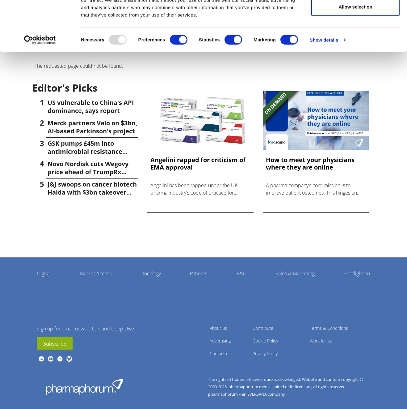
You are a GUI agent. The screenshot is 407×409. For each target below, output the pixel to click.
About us (218, 328)
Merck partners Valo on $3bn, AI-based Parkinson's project (92, 127)
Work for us (321, 341)
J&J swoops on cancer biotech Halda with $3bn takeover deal (92, 192)
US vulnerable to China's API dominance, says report (91, 106)
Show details (324, 69)
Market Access (95, 273)
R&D (241, 273)
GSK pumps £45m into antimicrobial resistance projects (85, 151)
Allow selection (355, 36)
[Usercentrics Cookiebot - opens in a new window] (40, 70)
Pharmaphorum (84, 386)
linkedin (60, 359)
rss (41, 359)
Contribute (263, 328)
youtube (51, 359)
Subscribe (54, 343)
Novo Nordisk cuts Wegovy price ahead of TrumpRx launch (88, 172)
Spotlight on (357, 273)
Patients (198, 273)
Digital (44, 273)
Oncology (151, 273)
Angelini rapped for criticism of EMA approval (197, 163)
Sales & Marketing (295, 273)
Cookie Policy (265, 341)
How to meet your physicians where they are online (310, 163)
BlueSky (69, 359)
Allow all (355, 16)
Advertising (220, 341)
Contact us (220, 353)
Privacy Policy (265, 353)
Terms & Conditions (329, 328)
